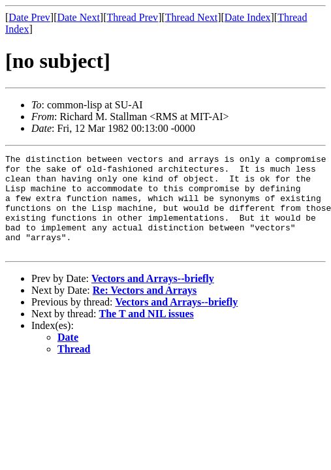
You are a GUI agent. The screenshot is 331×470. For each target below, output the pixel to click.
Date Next (78, 17)
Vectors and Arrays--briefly (152, 298)
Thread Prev (132, 17)
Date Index (248, 17)
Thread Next (191, 17)
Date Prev (29, 17)
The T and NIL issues (146, 333)
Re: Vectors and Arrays (145, 309)
